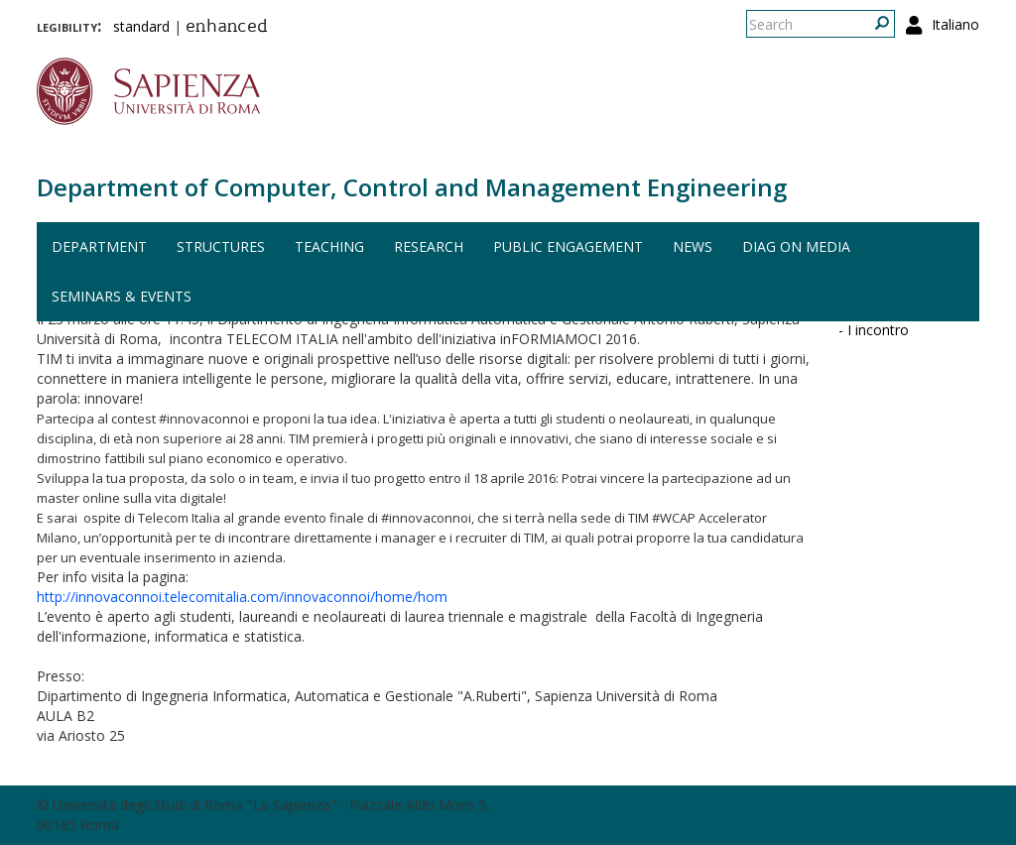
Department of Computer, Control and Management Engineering (412, 187)
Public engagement (568, 246)
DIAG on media (796, 246)
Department (99, 246)
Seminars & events (121, 296)
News (692, 246)
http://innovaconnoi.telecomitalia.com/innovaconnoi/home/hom (242, 596)
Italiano (955, 24)
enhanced (227, 28)
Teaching (329, 246)
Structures (221, 246)
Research (428, 246)
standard (141, 26)
